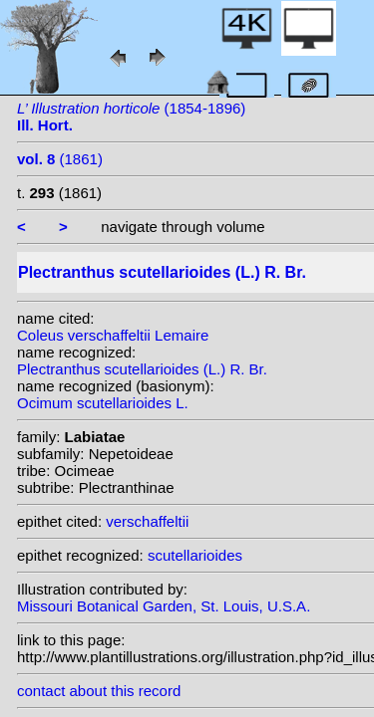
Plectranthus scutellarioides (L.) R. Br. (142, 368)
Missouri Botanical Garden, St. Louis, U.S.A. (163, 606)
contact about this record (99, 690)
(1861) (60, 158)
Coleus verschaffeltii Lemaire (112, 335)
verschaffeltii (147, 521)
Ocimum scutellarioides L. (102, 402)
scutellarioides (195, 555)
